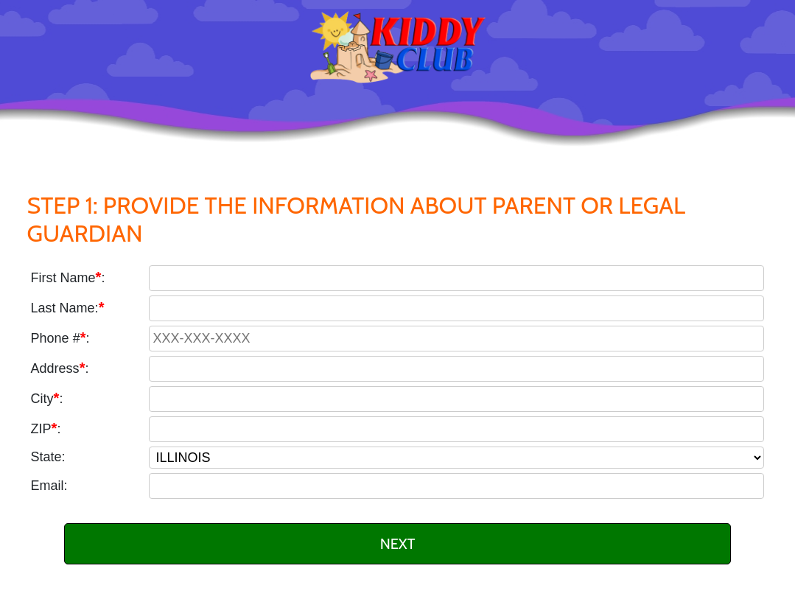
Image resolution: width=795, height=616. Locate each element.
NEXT (398, 544)
